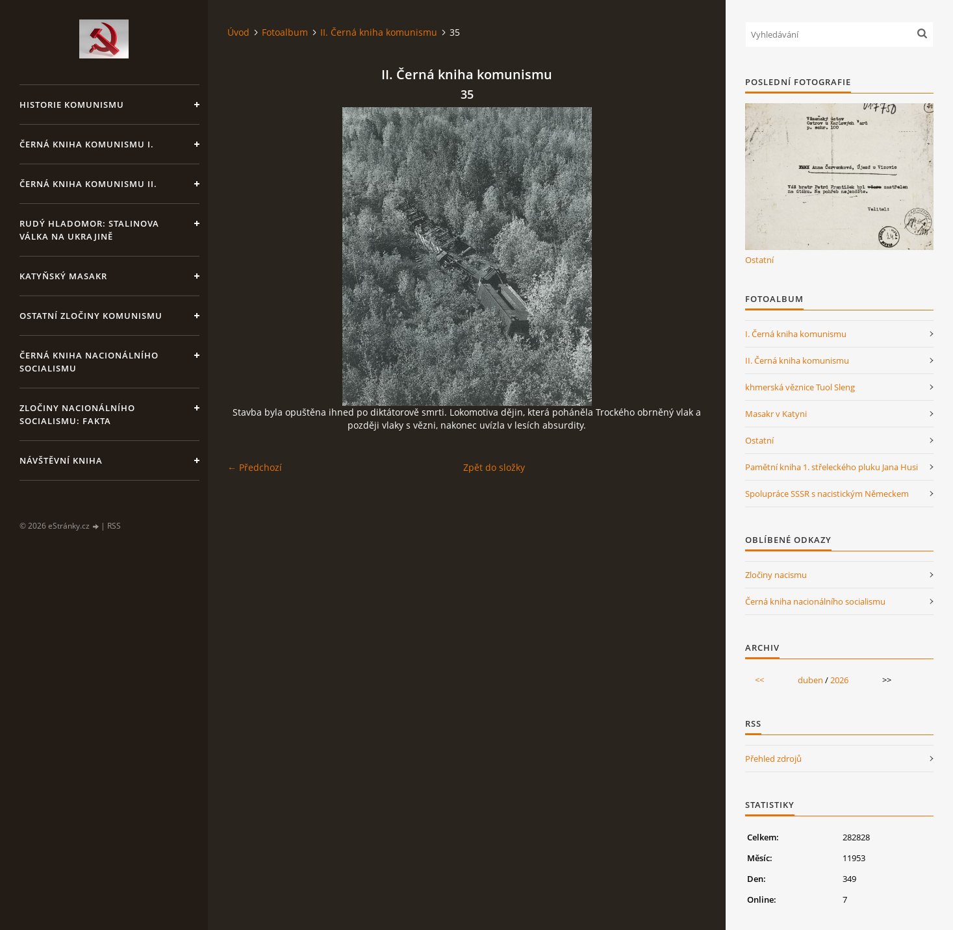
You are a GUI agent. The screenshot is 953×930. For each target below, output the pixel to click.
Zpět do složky (494, 467)
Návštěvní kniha (61, 460)
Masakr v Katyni (776, 414)
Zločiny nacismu (776, 575)
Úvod (238, 32)
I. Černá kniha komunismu (795, 334)
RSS (114, 525)
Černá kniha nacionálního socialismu (89, 361)
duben (810, 680)
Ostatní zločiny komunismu (90, 315)
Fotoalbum (285, 32)
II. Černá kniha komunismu (378, 32)
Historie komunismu (71, 104)
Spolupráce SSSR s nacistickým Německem (827, 493)
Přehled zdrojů (773, 758)
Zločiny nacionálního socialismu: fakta (77, 414)
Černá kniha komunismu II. (88, 184)
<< (759, 680)
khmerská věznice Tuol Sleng (800, 387)
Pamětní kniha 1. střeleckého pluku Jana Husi (831, 467)
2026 (839, 680)
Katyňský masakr (63, 276)
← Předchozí (254, 467)
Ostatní (759, 260)
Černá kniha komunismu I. (86, 144)
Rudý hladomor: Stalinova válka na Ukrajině (89, 230)
